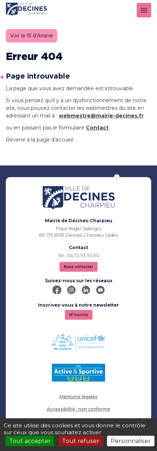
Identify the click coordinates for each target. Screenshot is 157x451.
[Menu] (144, 10)
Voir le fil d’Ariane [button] (31, 35)
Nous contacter (78, 266)
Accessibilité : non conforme (78, 409)
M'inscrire (78, 314)
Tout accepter (30, 441)
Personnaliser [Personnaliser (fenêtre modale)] (131, 441)
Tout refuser (80, 441)
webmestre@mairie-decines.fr (101, 115)
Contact (97, 127)
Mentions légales (78, 396)
